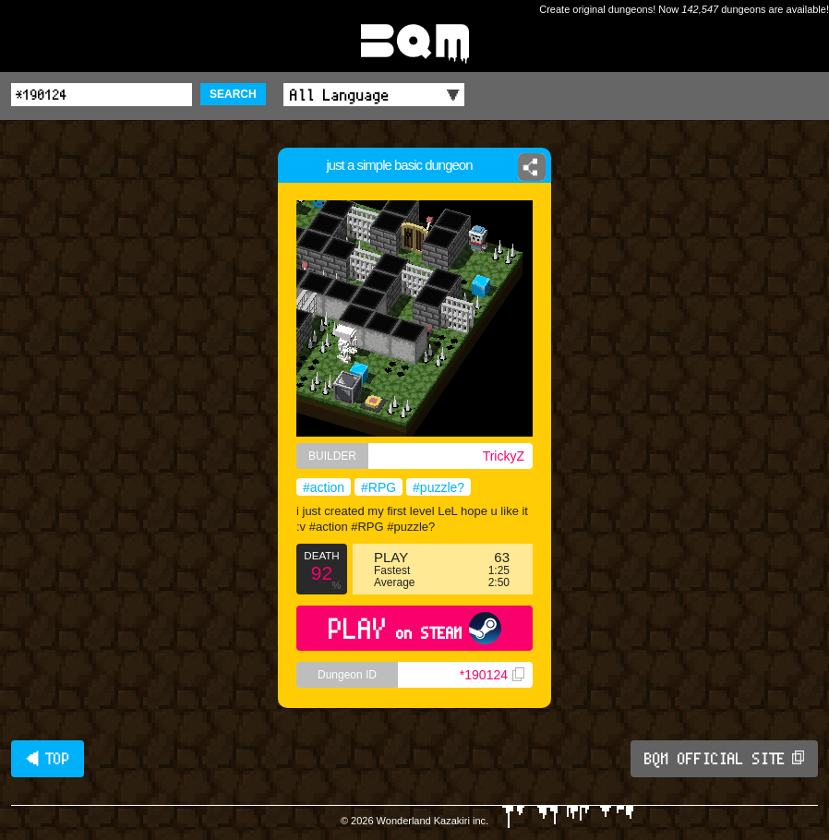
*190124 (492, 674)
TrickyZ (503, 456)
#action (323, 487)
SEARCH (233, 94)
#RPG (378, 487)
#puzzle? (438, 487)
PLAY (415, 628)
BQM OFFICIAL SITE (724, 759)
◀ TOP (47, 759)
